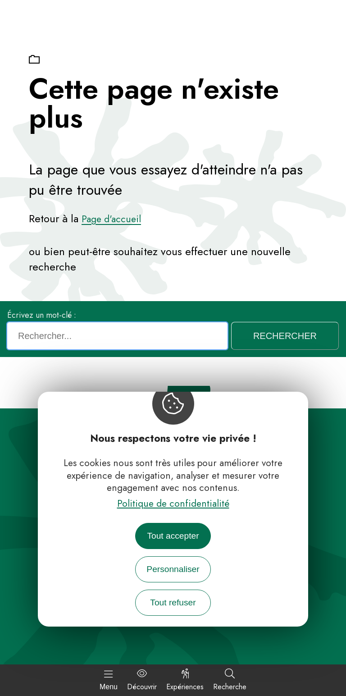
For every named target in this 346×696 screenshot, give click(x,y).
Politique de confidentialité (173, 503)
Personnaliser (172, 569)
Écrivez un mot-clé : (41, 315)
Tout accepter (173, 535)
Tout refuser (173, 602)
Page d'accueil (111, 219)
